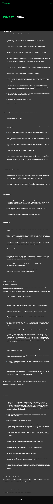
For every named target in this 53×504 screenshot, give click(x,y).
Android (4, 390)
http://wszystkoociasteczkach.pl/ (33, 361)
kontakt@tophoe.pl (11, 426)
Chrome (11, 384)
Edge (20, 384)
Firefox (17, 384)
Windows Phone (12, 390)
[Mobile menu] (51, 3)
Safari (14, 384)
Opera (23, 384)
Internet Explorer (6, 384)
